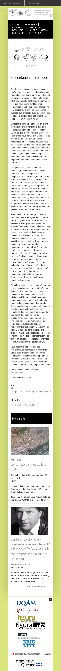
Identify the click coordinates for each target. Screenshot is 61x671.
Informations (19, 30)
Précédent (15, 56)
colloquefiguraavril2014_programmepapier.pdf (31, 391)
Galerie (33, 30)
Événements (18, 27)
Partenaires (18, 33)
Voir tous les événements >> (38, 586)
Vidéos (44, 30)
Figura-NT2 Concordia (11, 3)
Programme (29, 24)
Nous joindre (35, 33)
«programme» (17, 373)
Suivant (46, 56)
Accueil (16, 24)
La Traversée (33, 3)
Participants (34, 27)
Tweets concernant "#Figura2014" (23, 405)
